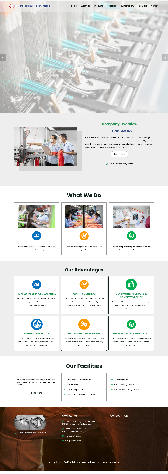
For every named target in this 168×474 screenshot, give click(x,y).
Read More (119, 153)
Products (98, 6)
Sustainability (127, 6)
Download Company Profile (119, 163)
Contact (142, 6)
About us (85, 6)
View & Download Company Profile (31, 435)
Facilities (111, 6)
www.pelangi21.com (72, 443)
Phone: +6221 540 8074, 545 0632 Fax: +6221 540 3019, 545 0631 (77, 432)
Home (74, 6)
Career (154, 6)
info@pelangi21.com (72, 439)
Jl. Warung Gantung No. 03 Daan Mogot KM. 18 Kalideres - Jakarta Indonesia (80, 425)
